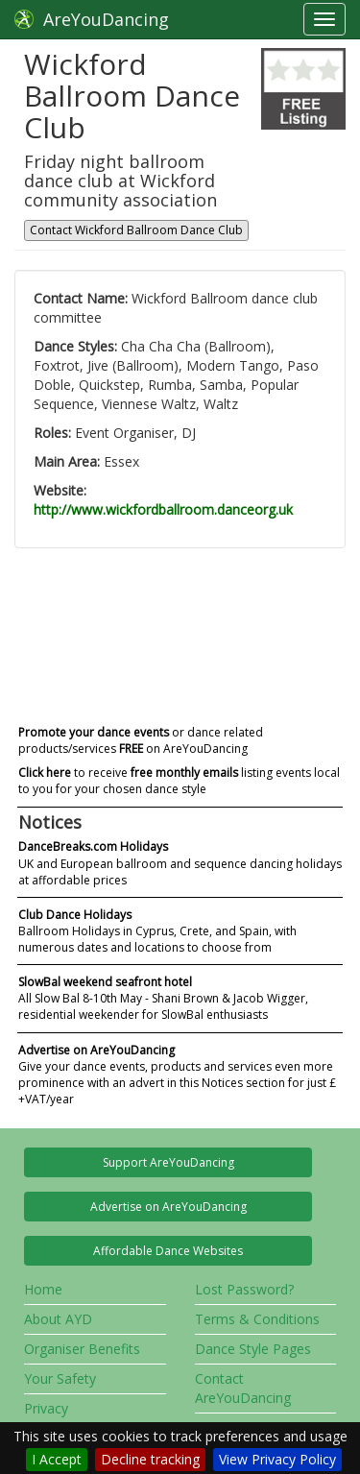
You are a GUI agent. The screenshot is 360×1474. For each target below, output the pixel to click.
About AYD (58, 1319)
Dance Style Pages (253, 1349)
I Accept (57, 1459)
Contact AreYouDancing (243, 1388)
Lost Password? (244, 1289)
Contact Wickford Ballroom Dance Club (136, 230)
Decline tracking (150, 1459)
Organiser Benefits (82, 1349)
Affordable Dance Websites (168, 1251)
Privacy (46, 1408)
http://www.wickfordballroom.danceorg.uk (163, 509)
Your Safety (60, 1378)
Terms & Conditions (257, 1319)
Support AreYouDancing (168, 1162)
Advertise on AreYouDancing (168, 1206)
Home (43, 1289)
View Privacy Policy (277, 1459)
